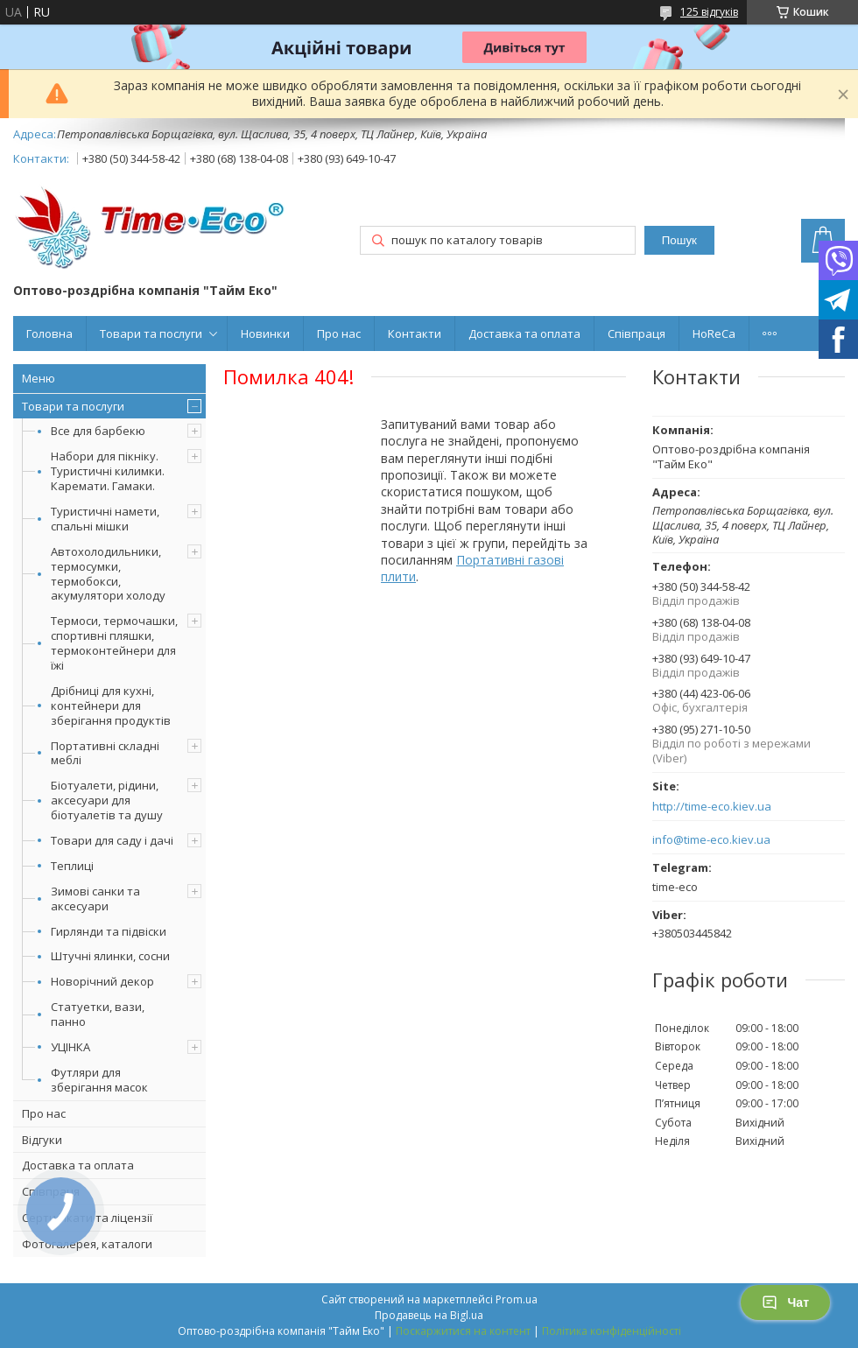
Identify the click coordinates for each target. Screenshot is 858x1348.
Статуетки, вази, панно (97, 1014)
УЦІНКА (70, 1047)
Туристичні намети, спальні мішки (105, 518)
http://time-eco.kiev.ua (711, 806)
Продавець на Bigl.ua (429, 1315)
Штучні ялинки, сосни (110, 956)
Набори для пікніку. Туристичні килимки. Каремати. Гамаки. (108, 471)
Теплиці (72, 866)
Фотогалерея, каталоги (87, 1244)
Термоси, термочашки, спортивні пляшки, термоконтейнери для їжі (114, 643)
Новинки (265, 333)
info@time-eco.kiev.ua (711, 839)
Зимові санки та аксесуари (95, 898)
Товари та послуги (151, 333)
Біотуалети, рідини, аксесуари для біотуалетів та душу (107, 800)
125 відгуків (709, 11)
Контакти (414, 333)
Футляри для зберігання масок (99, 1079)
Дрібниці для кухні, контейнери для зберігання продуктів (111, 705)
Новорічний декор (102, 981)
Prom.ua (517, 1299)
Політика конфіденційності (611, 1330)
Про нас (339, 333)
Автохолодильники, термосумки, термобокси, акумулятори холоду (108, 574)
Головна (49, 333)
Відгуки (42, 1140)
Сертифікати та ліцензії (87, 1217)
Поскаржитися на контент (463, 1330)
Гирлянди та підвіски (108, 931)
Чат (785, 1302)
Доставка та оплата (524, 333)
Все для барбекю (98, 431)
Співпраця (636, 333)
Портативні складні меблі (105, 753)
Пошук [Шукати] (679, 240)
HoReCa (714, 333)
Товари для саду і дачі (112, 840)
